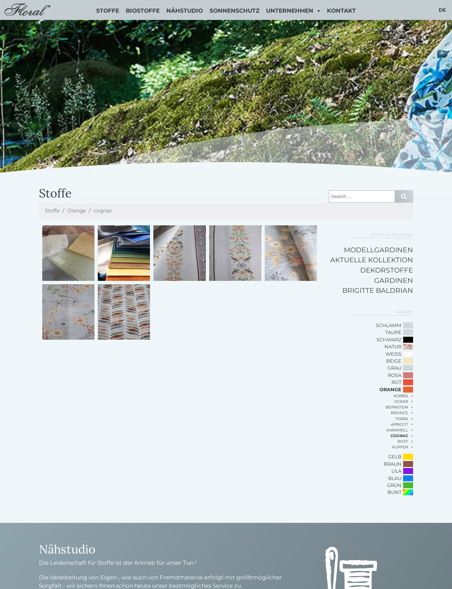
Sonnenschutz (234, 10)
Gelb (394, 457)
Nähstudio (184, 10)
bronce (399, 413)
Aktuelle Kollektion (371, 260)
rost (402, 441)
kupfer (400, 447)
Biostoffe (143, 10)
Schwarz (389, 340)
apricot (399, 424)
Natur (392, 347)
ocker (401, 401)
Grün (394, 485)
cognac (102, 210)
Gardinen (393, 280)
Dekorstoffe (386, 270)
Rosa (394, 375)
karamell (397, 430)
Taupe (393, 332)
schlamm (388, 325)
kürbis (400, 396)
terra (401, 418)
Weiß (393, 354)
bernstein (396, 407)
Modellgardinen (378, 250)
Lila (396, 471)
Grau (394, 368)
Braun (392, 464)
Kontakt (341, 10)
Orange (76, 210)
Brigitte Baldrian (377, 290)
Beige (393, 361)
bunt (394, 492)
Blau (394, 478)
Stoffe (107, 10)
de (442, 10)
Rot (396, 382)
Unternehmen (290, 10)
